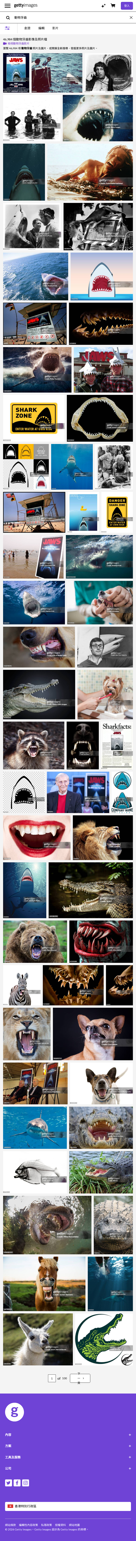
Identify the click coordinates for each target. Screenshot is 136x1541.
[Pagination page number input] (52, 1378)
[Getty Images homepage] (25, 6)
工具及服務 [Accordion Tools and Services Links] (68, 1457)
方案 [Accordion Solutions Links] (68, 1446)
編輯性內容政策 (28, 1525)
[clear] (133, 17)
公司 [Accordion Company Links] (68, 1468)
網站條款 (10, 1525)
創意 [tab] (27, 28)
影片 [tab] (55, 28)
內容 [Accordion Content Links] (68, 1434)
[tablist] (41, 28)
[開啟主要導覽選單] (7, 6)
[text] (71, 17)
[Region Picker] (68, 1506)
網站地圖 (74, 1525)
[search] (9, 17)
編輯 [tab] (41, 28)
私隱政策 (46, 1525)
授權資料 (60, 1525)
